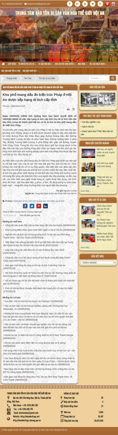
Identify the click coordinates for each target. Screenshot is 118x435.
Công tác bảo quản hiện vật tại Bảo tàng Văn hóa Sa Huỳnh (34, 225)
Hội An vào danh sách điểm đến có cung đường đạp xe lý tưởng (35, 343)
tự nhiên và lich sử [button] (27, 65)
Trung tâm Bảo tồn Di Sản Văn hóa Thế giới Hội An (44, 430)
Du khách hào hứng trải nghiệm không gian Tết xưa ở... (106, 224)
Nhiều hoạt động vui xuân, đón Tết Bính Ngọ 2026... (105, 236)
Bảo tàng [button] (82, 65)
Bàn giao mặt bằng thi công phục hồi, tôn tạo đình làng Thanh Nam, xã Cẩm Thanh (37, 378)
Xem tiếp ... (86, 191)
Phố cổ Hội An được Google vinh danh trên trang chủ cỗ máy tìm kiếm (38, 288)
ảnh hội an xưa (97, 87)
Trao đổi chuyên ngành (97, 143)
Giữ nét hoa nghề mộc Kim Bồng (105, 164)
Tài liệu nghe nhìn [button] (98, 65)
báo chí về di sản (97, 200)
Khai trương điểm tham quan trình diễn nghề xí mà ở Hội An (34, 230)
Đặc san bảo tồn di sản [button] (10, 71)
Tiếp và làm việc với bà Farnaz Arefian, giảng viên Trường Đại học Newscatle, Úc (35, 307)
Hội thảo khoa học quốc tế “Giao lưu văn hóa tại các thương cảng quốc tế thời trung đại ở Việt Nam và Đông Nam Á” (39, 274)
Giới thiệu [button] (12, 64)
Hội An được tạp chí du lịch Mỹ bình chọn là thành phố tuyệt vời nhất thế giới (39, 282)
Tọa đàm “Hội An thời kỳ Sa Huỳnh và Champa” (27, 301)
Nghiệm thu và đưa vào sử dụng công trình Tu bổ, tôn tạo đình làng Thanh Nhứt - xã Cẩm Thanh (36, 236)
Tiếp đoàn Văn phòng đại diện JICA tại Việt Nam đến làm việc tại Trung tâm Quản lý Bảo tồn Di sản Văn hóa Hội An (38, 244)
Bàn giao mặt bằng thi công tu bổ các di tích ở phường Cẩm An (35, 265)
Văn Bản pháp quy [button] (30, 72)
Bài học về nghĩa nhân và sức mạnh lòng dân (106, 152)
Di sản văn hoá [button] (46, 65)
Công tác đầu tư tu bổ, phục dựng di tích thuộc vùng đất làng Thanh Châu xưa (36, 259)
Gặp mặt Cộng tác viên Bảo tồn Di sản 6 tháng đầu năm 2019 (34, 250)
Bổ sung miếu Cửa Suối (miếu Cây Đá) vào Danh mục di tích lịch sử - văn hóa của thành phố (39, 352)
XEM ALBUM (98, 100)
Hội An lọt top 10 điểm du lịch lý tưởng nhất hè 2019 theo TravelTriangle (38, 335)
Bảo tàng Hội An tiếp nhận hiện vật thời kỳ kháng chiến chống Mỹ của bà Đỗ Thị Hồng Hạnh (38, 370)
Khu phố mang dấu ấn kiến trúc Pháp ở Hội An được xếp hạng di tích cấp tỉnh (33, 87)
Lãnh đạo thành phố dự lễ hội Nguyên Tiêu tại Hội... (104, 210)
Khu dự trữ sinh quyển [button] (65, 65)
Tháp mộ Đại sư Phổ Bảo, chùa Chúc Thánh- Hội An (105, 182)
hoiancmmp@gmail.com (38, 4)
